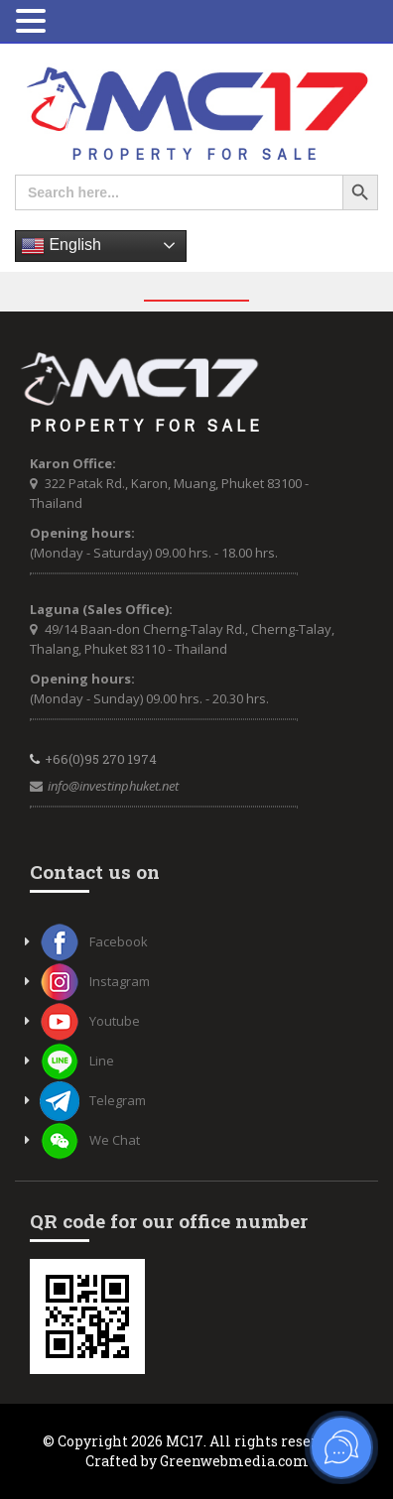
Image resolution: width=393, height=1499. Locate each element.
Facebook (94, 941)
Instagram (95, 981)
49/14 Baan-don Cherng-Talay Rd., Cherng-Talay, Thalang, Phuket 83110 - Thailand (182, 639)
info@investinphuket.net (113, 786)
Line (77, 1060)
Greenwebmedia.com (234, 1460)
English (61, 246)
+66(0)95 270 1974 (101, 759)
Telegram (93, 1100)
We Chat (90, 1140)
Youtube (90, 1021)
